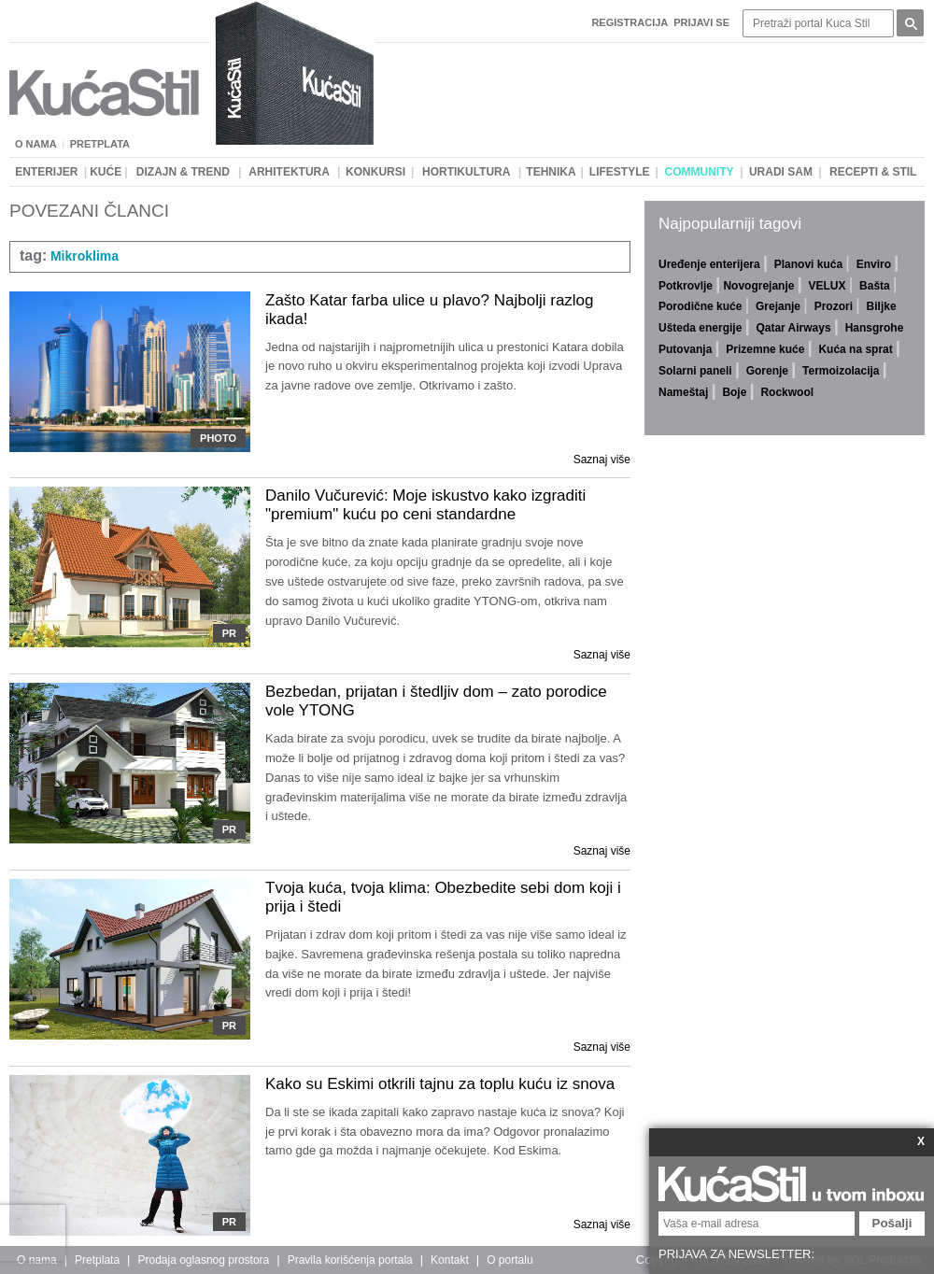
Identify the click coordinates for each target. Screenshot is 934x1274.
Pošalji (892, 1223)
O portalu (509, 1260)
